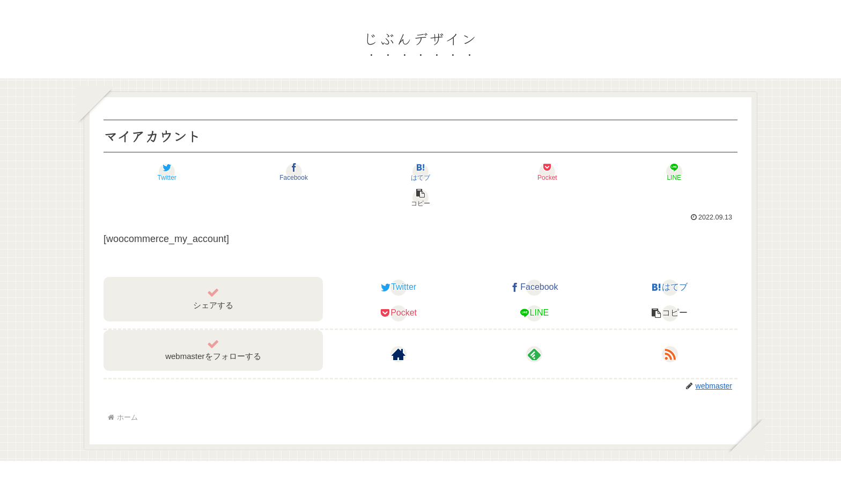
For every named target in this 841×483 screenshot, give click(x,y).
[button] (684, 171)
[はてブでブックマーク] (367, 171)
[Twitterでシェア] (156, 171)
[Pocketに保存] (473, 171)
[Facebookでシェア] (262, 171)
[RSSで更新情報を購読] (669, 328)
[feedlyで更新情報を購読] (534, 328)
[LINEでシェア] (579, 171)
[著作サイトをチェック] (398, 328)
